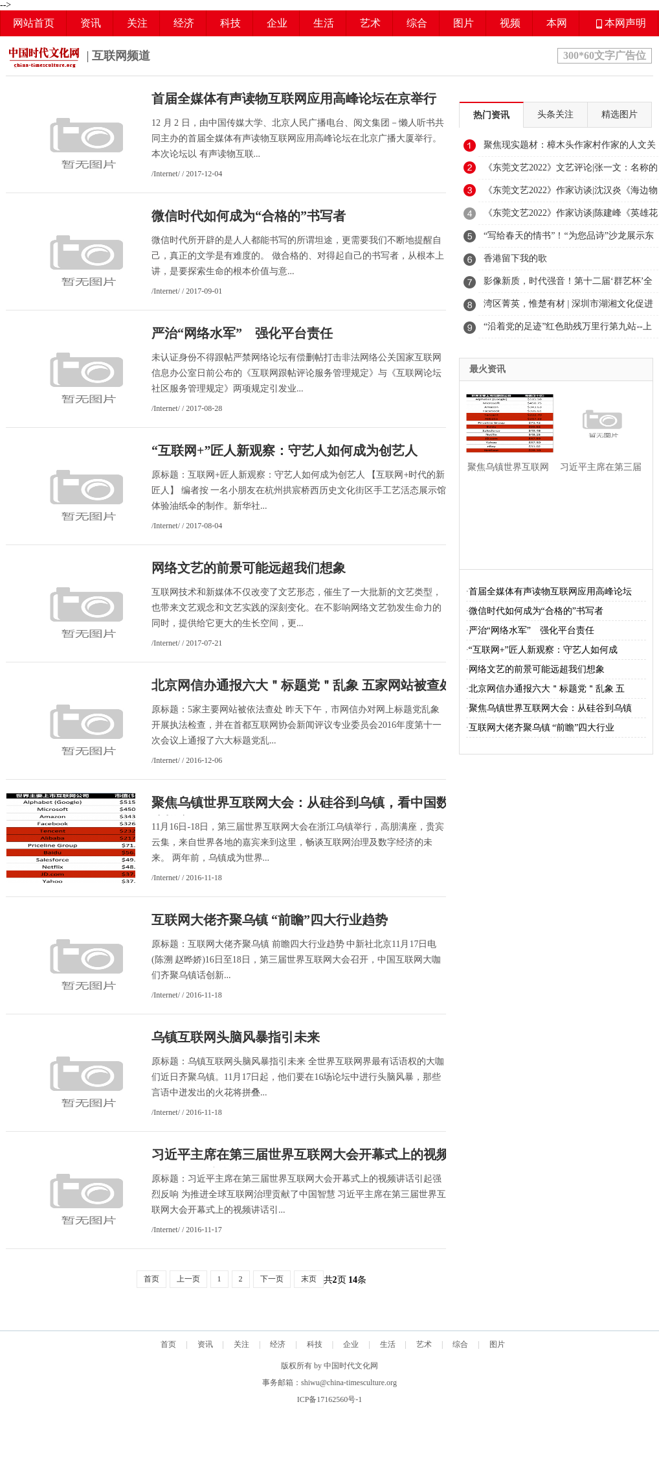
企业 (277, 23)
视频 (510, 23)
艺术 (370, 23)
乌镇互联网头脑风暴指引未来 (235, 1037)
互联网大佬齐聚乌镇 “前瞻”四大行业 (542, 727)
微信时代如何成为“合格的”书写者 (248, 216)
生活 (323, 23)
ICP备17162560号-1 (330, 1399)
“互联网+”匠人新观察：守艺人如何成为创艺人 (284, 450)
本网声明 (621, 23)
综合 (417, 23)
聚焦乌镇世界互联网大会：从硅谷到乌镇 (550, 708)
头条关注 (555, 114)
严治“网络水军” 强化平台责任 (242, 333)
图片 (463, 23)
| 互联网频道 (78, 57)
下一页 (272, 1278)
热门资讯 (491, 115)
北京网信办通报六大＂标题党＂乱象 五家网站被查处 (301, 685)
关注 (137, 23)
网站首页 (33, 23)
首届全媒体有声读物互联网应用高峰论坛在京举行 (293, 98)
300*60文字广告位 (604, 55)
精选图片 (619, 114)
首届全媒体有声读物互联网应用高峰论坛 (550, 591)
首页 (151, 1278)
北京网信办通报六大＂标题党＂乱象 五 (547, 689)
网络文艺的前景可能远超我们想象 (248, 568)
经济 (183, 23)
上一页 (188, 1278)
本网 (556, 23)
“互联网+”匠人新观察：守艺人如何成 (543, 650)
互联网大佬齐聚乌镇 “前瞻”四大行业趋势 (269, 920)
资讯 (90, 23)
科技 (230, 23)
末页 (309, 1278)
